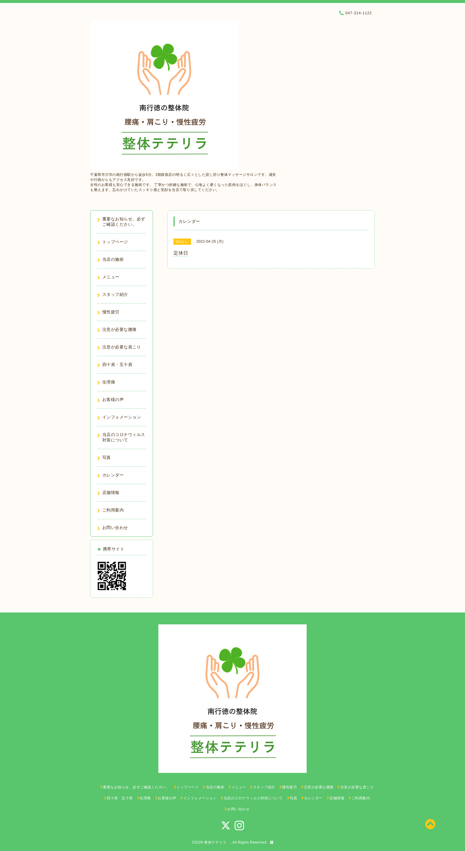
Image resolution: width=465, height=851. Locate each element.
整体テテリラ (217, 842)
